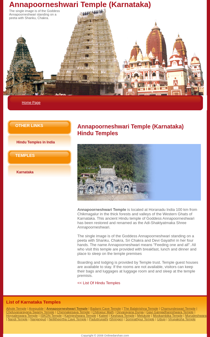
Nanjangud (38, 319)
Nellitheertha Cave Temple (67, 319)
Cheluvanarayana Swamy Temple (30, 312)
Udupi (161, 319)
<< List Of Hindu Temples (98, 283)
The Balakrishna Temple (141, 308)
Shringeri (116, 319)
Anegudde (36, 308)
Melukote (143, 315)
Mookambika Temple (168, 315)
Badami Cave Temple (105, 308)
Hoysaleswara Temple (22, 315)
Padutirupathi (98, 319)
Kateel (103, 315)
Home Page (31, 103)
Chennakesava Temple (73, 312)
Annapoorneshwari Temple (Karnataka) (80, 4)
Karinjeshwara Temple (80, 315)
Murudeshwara (196, 315)
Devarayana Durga (130, 312)
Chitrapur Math (103, 312)
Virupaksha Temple (182, 319)
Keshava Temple (122, 315)
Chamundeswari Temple (178, 308)
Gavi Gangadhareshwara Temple (170, 312)
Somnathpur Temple (140, 319)
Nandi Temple (18, 319)
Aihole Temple (16, 308)
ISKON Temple (51, 315)
